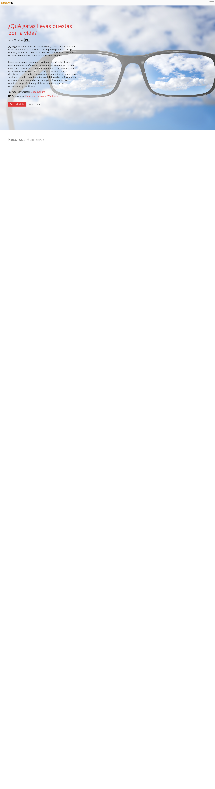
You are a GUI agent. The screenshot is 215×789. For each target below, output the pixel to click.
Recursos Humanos (35, 96)
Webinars (53, 96)
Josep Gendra (38, 91)
